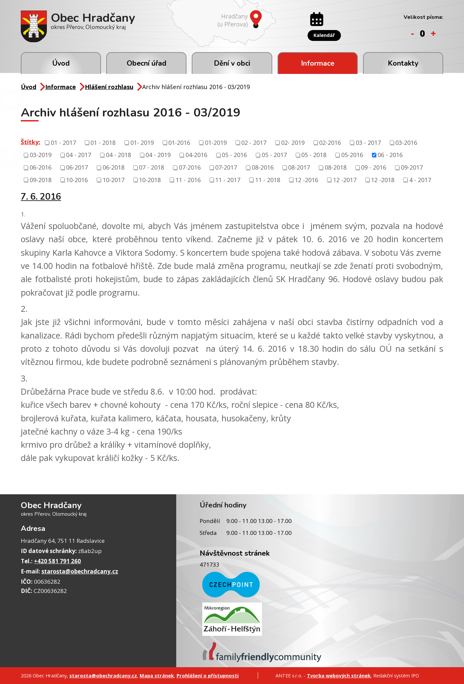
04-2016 (196, 155)
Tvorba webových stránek (339, 675)
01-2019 (216, 142)
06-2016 (40, 167)
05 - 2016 (234, 155)
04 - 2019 (158, 155)
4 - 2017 (420, 179)
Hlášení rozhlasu (109, 87)
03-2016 (406, 142)
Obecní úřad (146, 63)
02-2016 (330, 142)
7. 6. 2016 (41, 197)
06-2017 (77, 167)
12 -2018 (382, 179)
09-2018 (40, 179)
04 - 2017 (78, 155)
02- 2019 (293, 142)
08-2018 (336, 167)
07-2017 (226, 167)
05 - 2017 (274, 155)
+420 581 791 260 (57, 561)
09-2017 (412, 167)
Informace (317, 63)
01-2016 (179, 142)
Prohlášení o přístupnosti (208, 675)
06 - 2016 (390, 155)
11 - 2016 (188, 179)
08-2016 (263, 167)
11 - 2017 (227, 179)
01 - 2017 (63, 142)
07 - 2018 (151, 167)
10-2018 (150, 179)
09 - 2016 (373, 167)
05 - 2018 (313, 155)
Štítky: (30, 142)
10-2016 (77, 179)
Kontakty (403, 63)
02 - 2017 (253, 142)
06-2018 (113, 167)
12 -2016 (306, 179)
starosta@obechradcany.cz (80, 571)
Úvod (61, 63)
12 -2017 (344, 179)
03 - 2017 (368, 142)
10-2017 (113, 179)
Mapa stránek (157, 675)
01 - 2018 (103, 142)
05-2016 (352, 155)
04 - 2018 (118, 155)
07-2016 (190, 167)
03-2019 (40, 155)
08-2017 (299, 167)
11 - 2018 (267, 179)
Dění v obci (232, 63)
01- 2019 (142, 142)
